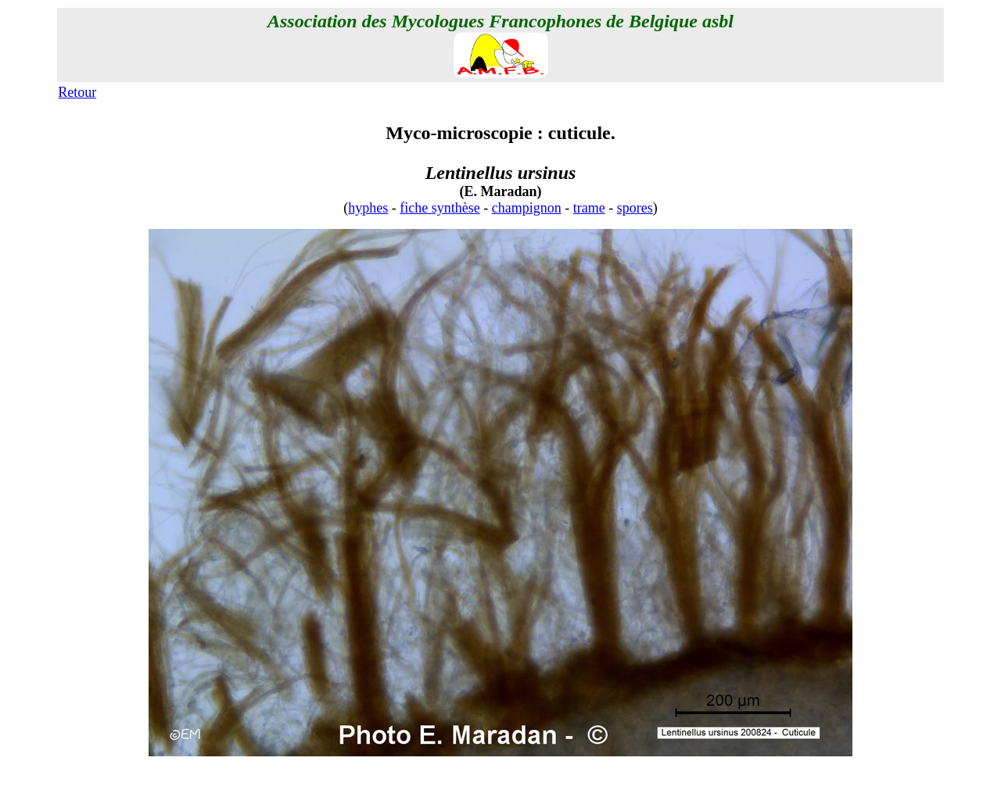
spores (635, 208)
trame (589, 208)
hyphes (368, 208)
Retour (77, 92)
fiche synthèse (439, 208)
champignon (526, 208)
